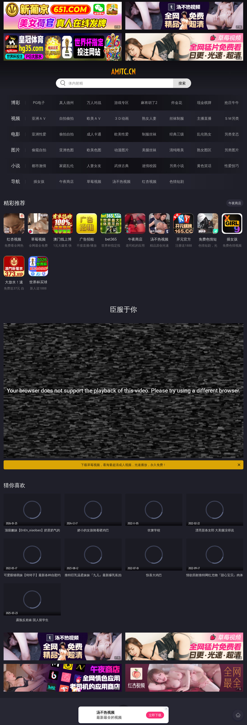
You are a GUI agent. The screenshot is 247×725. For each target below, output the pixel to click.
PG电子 (39, 102)
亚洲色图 (66, 149)
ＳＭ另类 (231, 118)
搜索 (182, 83)
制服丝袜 (149, 134)
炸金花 (176, 102)
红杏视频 (149, 181)
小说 (15, 166)
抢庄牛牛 (231, 102)
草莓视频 (94, 181)
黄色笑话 (204, 165)
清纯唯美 (176, 149)
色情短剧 (176, 181)
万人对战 (94, 102)
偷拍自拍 (66, 134)
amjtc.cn (123, 71)
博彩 (15, 102)
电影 (15, 134)
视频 (15, 118)
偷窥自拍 (39, 149)
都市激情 (39, 165)
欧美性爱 (121, 134)
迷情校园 (149, 165)
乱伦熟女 (204, 134)
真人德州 (66, 102)
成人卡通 (94, 134)
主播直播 (204, 118)
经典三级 (176, 134)
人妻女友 (94, 165)
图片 (15, 150)
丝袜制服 (176, 118)
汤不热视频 (121, 181)
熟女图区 (204, 149)
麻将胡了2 (149, 102)
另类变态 (231, 134)
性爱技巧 (231, 165)
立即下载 (155, 715)
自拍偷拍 (66, 118)
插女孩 (39, 181)
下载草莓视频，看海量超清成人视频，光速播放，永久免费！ (161, 465)
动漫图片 (121, 149)
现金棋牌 (204, 102)
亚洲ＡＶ (39, 118)
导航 (15, 181)
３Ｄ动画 (121, 118)
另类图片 (231, 149)
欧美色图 (94, 149)
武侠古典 (121, 165)
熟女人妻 (149, 118)
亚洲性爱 (39, 134)
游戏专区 (121, 102)
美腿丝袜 (149, 149)
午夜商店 (66, 181)
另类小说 (176, 165)
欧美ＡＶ (94, 118)
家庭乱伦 (66, 165)
